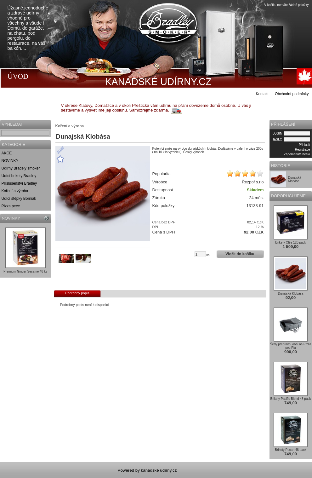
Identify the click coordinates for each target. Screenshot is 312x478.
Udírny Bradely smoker (21, 168)
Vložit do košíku (239, 254)
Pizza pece (11, 206)
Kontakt (262, 94)
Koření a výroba (15, 191)
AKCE (7, 153)
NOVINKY (10, 160)
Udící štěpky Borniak (19, 198)
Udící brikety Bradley (19, 176)
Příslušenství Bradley (19, 183)
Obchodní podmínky (292, 94)
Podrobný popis (77, 293)
